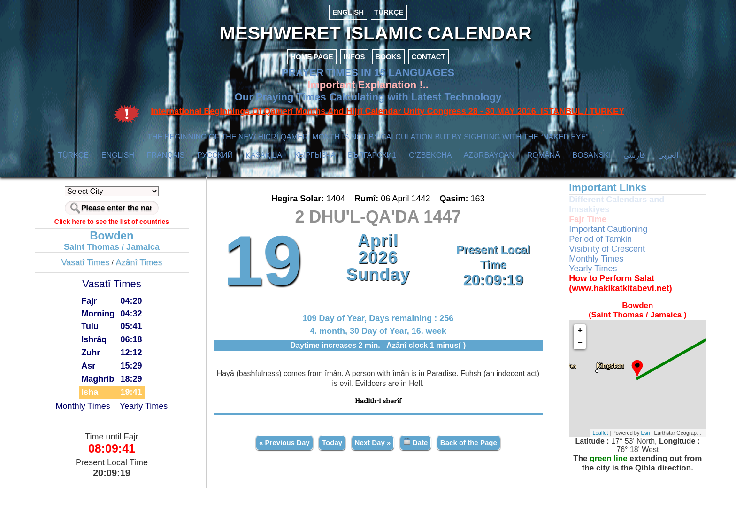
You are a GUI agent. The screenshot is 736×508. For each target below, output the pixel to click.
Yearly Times (173, 426)
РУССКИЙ (215, 175)
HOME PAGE (312, 76)
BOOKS (388, 76)
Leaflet (577, 453)
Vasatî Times (115, 282)
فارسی (634, 175)
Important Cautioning (585, 249)
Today (333, 460)
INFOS (354, 76)
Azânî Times (168, 282)
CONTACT (428, 76)
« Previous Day (285, 460)
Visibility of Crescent (584, 268)
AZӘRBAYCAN (488, 175)
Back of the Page (469, 460)
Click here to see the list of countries (141, 241)
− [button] (557, 363)
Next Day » (373, 460)
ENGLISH (348, 12)
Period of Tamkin (577, 258)
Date (416, 459)
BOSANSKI (592, 175)
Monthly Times (112, 426)
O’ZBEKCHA (430, 175)
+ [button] (557, 350)
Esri (622, 453)
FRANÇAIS (166, 175)
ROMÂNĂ (543, 175)
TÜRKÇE (389, 12)
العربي (668, 175)
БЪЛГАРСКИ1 (372, 175)
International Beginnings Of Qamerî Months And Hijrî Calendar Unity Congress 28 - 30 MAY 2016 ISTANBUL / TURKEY (387, 131)
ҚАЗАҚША (263, 175)
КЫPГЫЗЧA (315, 175)
